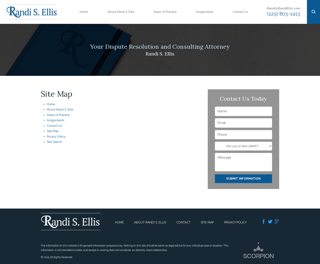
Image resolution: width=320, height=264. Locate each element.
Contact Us (240, 11)
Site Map (53, 131)
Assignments (204, 11)
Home (84, 11)
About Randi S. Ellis (121, 11)
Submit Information (243, 178)
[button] (313, 12)
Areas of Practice (165, 11)
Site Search (54, 142)
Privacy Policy (56, 136)
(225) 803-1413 (283, 14)
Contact (183, 222)
